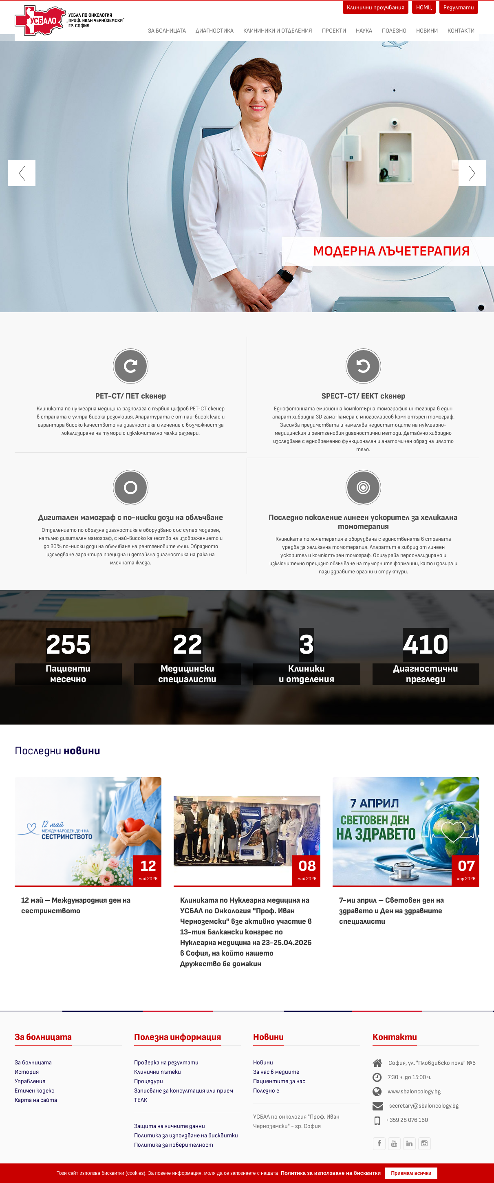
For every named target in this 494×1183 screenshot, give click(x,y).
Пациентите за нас (279, 1081)
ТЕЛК (140, 1100)
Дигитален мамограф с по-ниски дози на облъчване (130, 517)
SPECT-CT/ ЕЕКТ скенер (363, 396)
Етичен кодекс (34, 1091)
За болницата (167, 26)
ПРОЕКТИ (334, 26)
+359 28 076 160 (407, 1120)
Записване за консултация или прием (183, 1091)
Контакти (461, 26)
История (27, 1072)
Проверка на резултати (166, 1062)
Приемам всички (411, 1173)
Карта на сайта (36, 1100)
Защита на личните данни (169, 1126)
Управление (30, 1081)
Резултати (458, 7)
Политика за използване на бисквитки (186, 1135)
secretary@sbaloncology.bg (424, 1106)
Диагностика (215, 26)
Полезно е (266, 1091)
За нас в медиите (276, 1072)
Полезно (394, 26)
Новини (427, 26)
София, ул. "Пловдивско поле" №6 (432, 1063)
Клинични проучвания (375, 7)
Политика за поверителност (173, 1145)
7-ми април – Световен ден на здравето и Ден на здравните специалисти (391, 911)
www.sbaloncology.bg (414, 1091)
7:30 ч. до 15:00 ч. (409, 1077)
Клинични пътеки (157, 1072)
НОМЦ (424, 7)
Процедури (148, 1081)
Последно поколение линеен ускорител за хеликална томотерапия (363, 522)
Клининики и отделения (277, 26)
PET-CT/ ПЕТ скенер (130, 396)
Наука (364, 26)
